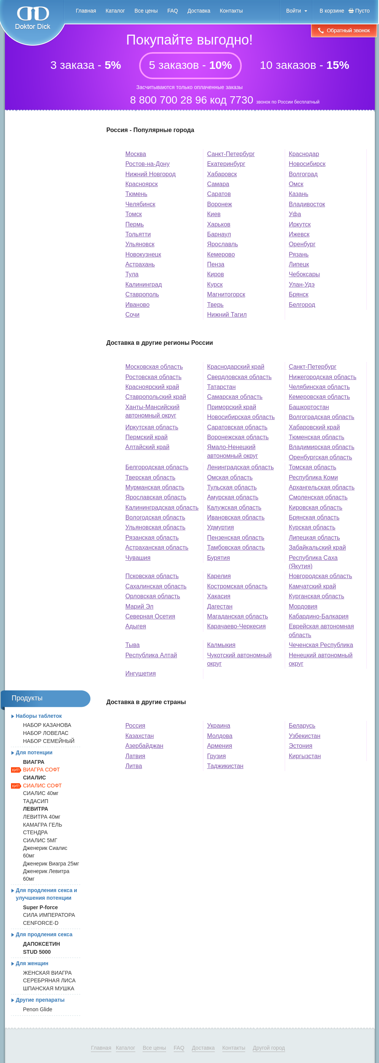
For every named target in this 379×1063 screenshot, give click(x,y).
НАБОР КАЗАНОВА (47, 725)
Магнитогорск (226, 294)
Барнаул (219, 234)
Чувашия (138, 558)
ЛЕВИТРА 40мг (41, 817)
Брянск (299, 294)
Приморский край (231, 407)
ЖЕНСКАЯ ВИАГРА (47, 973)
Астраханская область (157, 547)
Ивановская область (236, 517)
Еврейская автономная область (321, 630)
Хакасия (218, 596)
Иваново (137, 304)
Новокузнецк (143, 254)
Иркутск (300, 224)
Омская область (230, 477)
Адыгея (135, 626)
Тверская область (150, 477)
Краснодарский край (236, 366)
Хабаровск (222, 174)
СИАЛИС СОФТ (42, 786)
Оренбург (302, 244)
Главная (86, 11)
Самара (218, 184)
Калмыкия (221, 645)
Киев (214, 214)
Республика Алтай (151, 655)
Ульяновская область (155, 527)
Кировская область (316, 507)
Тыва (132, 645)
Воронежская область (238, 437)
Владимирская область (322, 447)
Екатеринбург (226, 164)
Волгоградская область (322, 417)
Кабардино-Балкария (319, 616)
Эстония (300, 746)
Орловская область (152, 596)
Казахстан (139, 736)
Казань (298, 194)
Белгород (302, 304)
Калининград (143, 284)
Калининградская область (162, 507)
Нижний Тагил (227, 314)
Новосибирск (307, 164)
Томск (133, 214)
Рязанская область (152, 537)
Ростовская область (153, 377)
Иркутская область (151, 427)
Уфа (295, 214)
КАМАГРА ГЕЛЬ (42, 825)
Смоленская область (318, 497)
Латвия (135, 756)
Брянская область (314, 517)
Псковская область (152, 576)
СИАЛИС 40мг (41, 793)
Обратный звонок (344, 31)
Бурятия (218, 558)
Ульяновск (139, 244)
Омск (296, 184)
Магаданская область (237, 616)
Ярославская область (156, 497)
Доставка (198, 11)
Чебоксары (304, 274)
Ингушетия (140, 673)
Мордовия (303, 606)
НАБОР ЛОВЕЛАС (46, 733)
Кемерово (221, 254)
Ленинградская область (240, 467)
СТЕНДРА (35, 832)
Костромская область (237, 586)
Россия (135, 725)
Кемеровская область (319, 397)
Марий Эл (139, 606)
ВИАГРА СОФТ (41, 770)
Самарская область (235, 397)
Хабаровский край (314, 427)
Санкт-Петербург (231, 154)
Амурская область (232, 497)
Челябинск (140, 204)
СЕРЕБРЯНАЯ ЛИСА (49, 980)
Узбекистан (304, 736)
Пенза (215, 264)
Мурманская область (155, 487)
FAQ (172, 11)
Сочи (132, 314)
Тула (132, 274)
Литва (133, 766)
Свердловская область (239, 377)
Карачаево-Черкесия (236, 626)
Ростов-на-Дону (147, 164)
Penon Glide (37, 1009)
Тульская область (232, 487)
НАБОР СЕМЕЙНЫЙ (49, 741)
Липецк (299, 264)
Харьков (218, 224)
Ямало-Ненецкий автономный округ (232, 451)
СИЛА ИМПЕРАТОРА (49, 915)
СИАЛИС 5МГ (40, 840)
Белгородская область (157, 467)
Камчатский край (312, 586)
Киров (215, 274)
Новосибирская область (241, 417)
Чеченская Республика (321, 645)
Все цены (146, 11)
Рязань (299, 254)
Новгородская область (320, 576)
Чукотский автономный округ (239, 659)
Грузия (216, 756)
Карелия (219, 576)
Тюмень (136, 194)
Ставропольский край (155, 397)
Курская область (312, 527)
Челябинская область (319, 387)
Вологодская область (155, 517)
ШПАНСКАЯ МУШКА (49, 988)
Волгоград (303, 174)
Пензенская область (236, 537)
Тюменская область (316, 437)
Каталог (115, 11)
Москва (135, 154)
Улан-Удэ (302, 284)
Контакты (231, 11)
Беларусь (302, 725)
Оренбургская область (320, 457)
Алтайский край (147, 447)
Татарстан (221, 387)
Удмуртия (220, 527)
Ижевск (299, 234)
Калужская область (234, 507)
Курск (215, 284)
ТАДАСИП (36, 801)
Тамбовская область (236, 547)
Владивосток (307, 204)
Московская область (154, 366)
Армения (219, 746)
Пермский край (146, 437)
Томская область (312, 467)
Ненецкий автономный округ (321, 659)
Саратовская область (237, 427)
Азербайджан (144, 746)
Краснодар (304, 154)
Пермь (134, 224)
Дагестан (220, 606)
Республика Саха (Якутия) (313, 562)
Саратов (219, 194)
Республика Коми (313, 477)
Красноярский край (152, 387)
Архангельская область (322, 487)
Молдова (220, 736)
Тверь (215, 304)
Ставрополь (142, 294)
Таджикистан (225, 766)
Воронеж (219, 204)
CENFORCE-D (41, 923)
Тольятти (138, 234)
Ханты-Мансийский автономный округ (152, 411)
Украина (218, 725)
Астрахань (140, 264)
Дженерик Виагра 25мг (51, 864)
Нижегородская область (323, 377)
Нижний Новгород (150, 174)
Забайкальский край (317, 547)
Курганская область (316, 596)
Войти (293, 11)
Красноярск (141, 184)
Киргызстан (305, 756)
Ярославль (222, 244)
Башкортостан (309, 407)
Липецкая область (314, 537)
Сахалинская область (156, 586)
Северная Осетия (150, 616)
